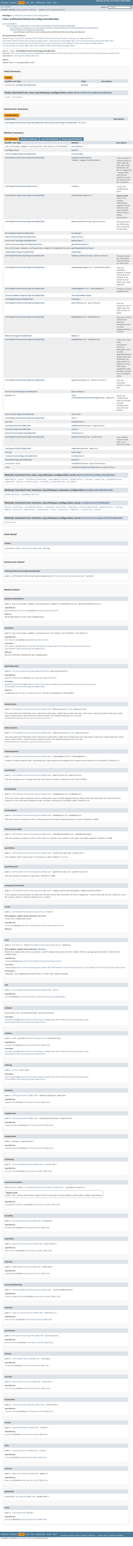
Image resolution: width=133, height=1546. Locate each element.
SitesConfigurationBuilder (18, 429)
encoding (75, 233)
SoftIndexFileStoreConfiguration (84, 28)
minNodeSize (77, 339)
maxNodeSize (77, 317)
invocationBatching (80, 295)
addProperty (10, 479)
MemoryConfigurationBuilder (18, 336)
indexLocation (78, 256)
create (74, 186)
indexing (75, 252)
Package (13, 3)
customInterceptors (80, 195)
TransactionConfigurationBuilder (21, 456)
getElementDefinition (81, 248)
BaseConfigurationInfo (13, 38)
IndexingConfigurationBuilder (19, 252)
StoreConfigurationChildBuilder (18, 46)
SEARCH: (104, 7)
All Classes (5, 7)
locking (75, 299)
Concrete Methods (50, 139)
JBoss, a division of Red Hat (24, 1538)
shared (19, 482)
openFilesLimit (78, 380)
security (75, 414)
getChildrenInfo (79, 244)
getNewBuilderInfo (30, 494)
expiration (76, 237)
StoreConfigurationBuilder (15, 43)
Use (27, 3)
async (7, 97)
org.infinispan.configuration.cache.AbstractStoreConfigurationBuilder (39, 28)
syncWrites (76, 437)
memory (74, 336)
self (73, 418)
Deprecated (40, 3)
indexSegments (78, 288)
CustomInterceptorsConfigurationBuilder (25, 195)
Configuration (12, 150)
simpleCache (77, 422)
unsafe (74, 460)
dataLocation (77, 221)
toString (75, 452)
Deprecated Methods (72, 139)
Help (55, 3)
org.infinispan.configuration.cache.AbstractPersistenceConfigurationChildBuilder (40, 26)
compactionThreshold (81, 158)
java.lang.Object (9, 24)
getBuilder (76, 241)
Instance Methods (28, 139)
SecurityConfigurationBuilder (19, 414)
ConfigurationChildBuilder (62, 41)
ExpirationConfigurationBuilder (20, 237)
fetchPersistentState (36, 479)
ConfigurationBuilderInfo (80, 38)
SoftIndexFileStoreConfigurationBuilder (26, 30)
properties (99, 479)
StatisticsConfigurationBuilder (20, 433)
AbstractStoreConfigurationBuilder (28, 53)
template (75, 448)
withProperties (57, 482)
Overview (5, 3)
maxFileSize (77, 303)
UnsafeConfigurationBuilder (18, 460)
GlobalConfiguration (90, 467)
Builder (29, 38)
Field (18, 10)
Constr (25, 10)
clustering (76, 154)
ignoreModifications (58, 479)
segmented (9, 482)
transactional (31, 482)
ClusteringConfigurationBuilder (20, 154)
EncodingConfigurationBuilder (19, 233)
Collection (10, 244)
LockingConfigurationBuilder (19, 299)
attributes (17, 97)
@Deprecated (10, 1187)
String (88, 221)
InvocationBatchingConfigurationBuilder (25, 295)
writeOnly (71, 482)
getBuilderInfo (12, 494)
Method (33, 10)
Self (4, 41)
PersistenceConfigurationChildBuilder (95, 41)
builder (85, 85)
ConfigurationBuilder (26, 85)
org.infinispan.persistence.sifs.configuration (30, 15)
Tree (32, 3)
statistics (76, 433)
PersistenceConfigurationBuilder (61, 123)
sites (74, 429)
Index (49, 3)
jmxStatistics (106, 507)
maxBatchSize (76, 479)
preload (88, 479)
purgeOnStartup (114, 479)
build (74, 150)
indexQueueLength (79, 267)
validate (75, 463)
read (73, 395)
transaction (77, 456)
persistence (77, 392)
